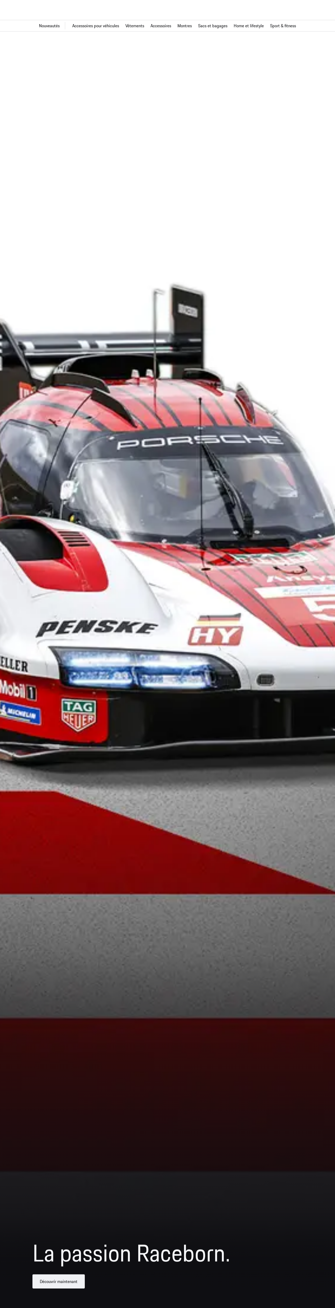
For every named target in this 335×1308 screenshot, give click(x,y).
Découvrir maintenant (58, 1285)
